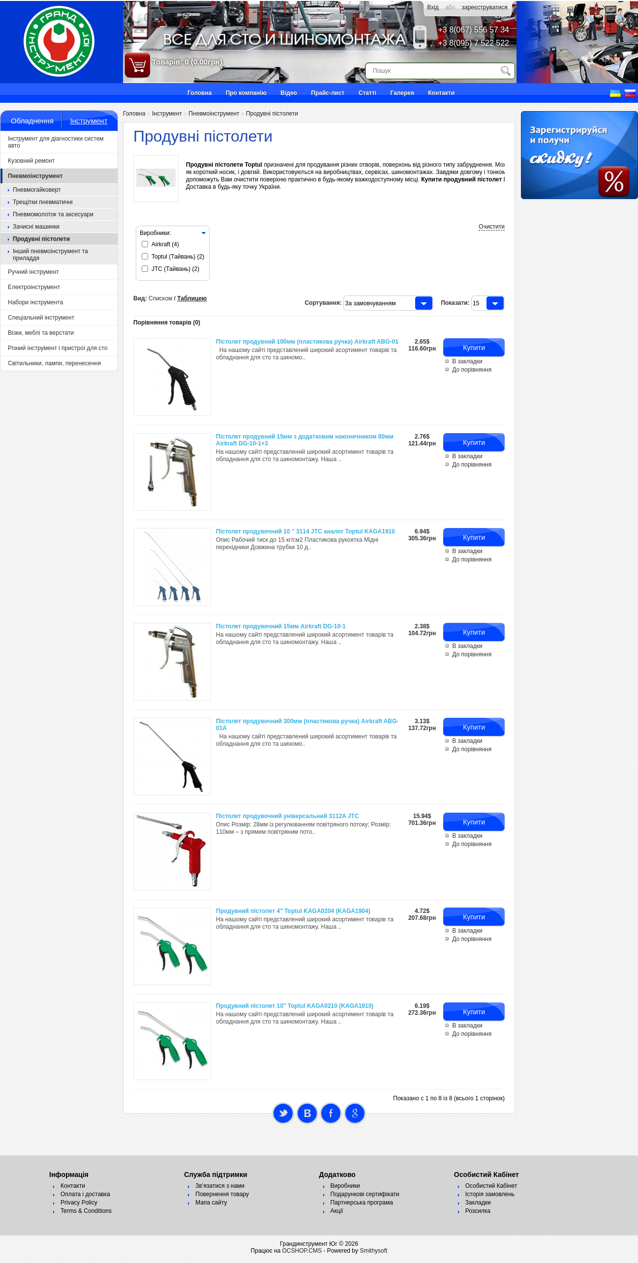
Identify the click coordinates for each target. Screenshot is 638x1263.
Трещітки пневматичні (43, 202)
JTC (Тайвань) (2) (175, 272)
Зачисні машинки (36, 226)
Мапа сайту (211, 1206)
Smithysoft (373, 1254)
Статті (367, 92)
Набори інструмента (35, 302)
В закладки (467, 365)
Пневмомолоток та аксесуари (53, 214)
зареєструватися (485, 7)
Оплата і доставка (85, 1198)
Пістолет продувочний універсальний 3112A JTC (287, 820)
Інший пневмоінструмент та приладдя (50, 255)
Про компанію (246, 92)
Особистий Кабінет (491, 1189)
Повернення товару (222, 1198)
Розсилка (477, 1214)
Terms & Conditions (86, 1214)
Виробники (345, 1189)
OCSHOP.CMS (302, 1254)
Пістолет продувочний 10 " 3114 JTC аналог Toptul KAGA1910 (305, 535)
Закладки (478, 1206)
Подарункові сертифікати (365, 1198)
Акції (337, 1214)
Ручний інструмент (33, 271)
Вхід (433, 7)
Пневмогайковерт (37, 189)
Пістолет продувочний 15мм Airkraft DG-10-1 (281, 630)
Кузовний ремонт (31, 160)
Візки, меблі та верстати (41, 332)
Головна (199, 92)
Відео (288, 92)
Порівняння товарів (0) (166, 326)
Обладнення (32, 121)
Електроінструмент (34, 287)
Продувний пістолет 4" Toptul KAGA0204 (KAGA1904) (293, 914)
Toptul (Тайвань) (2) (178, 260)
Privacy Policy (79, 1206)
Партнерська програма (362, 1206)
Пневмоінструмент (35, 176)
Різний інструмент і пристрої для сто (57, 348)
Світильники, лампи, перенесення (54, 363)
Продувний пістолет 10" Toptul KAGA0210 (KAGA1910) (294, 1009)
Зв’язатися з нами (219, 1189)
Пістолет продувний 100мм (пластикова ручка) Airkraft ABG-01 (307, 345)
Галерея (402, 92)
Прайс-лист (327, 92)
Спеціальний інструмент (41, 317)
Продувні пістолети (41, 238)
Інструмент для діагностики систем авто (56, 142)
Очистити (492, 230)
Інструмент (88, 121)
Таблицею (192, 302)
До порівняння (471, 373)
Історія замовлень (490, 1198)
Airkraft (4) (165, 248)
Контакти (441, 92)
